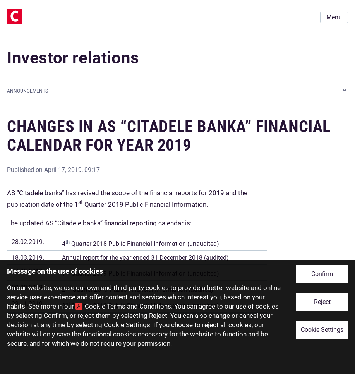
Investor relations (73, 57)
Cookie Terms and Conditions (128, 306)
